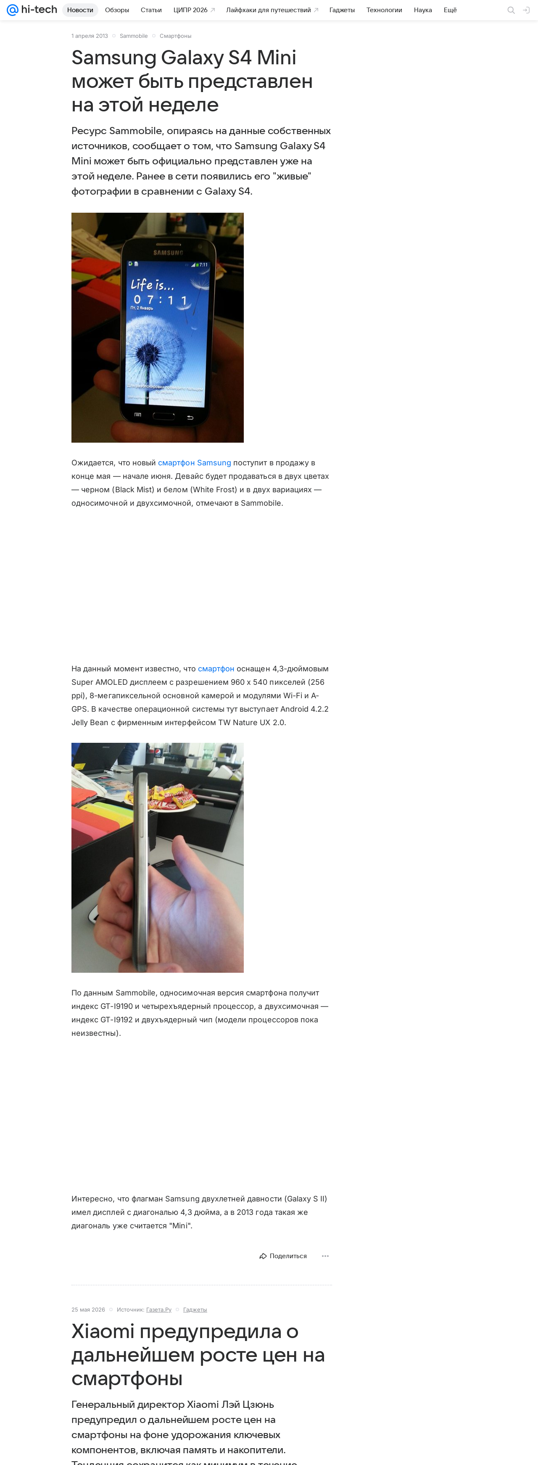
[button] (157, 328)
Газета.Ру (158, 1309)
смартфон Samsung (194, 462)
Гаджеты (195, 1309)
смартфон (216, 668)
